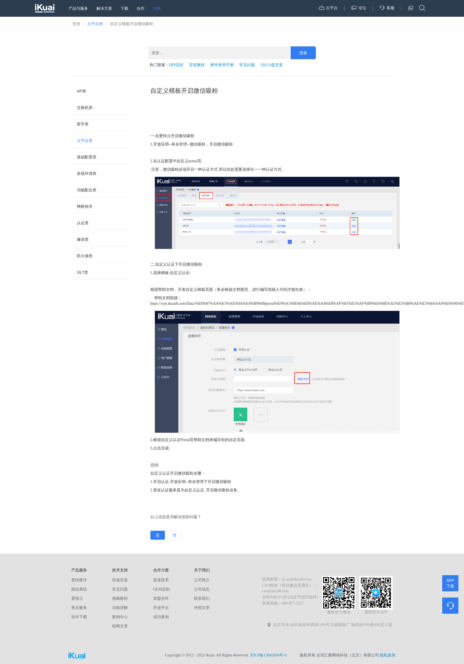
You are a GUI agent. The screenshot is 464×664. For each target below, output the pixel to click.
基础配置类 (86, 157)
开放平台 (161, 608)
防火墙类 (85, 256)
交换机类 (85, 107)
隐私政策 (388, 655)
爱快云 (77, 598)
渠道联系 (161, 580)
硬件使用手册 (222, 65)
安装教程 (197, 65)
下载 (124, 8)
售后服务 (79, 608)
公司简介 (202, 580)
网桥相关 (85, 206)
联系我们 (202, 598)
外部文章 (202, 608)
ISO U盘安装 (272, 65)
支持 (157, 8)
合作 (141, 8)
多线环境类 (86, 173)
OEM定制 (161, 589)
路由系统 (79, 589)
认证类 (83, 223)
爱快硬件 (79, 580)
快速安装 (120, 580)
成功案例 (161, 617)
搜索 (303, 53)
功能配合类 (86, 190)
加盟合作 (161, 598)
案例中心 (120, 617)
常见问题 (247, 65)
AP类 (81, 91)
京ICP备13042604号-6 (268, 655)
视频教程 (120, 598)
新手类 (83, 124)
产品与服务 (78, 8)
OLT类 (82, 272)
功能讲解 (120, 608)
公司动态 (202, 589)
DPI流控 (176, 65)
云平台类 (85, 140)
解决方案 (104, 8)
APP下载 (450, 583)
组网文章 (120, 626)
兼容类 (83, 239)
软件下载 (79, 617)
